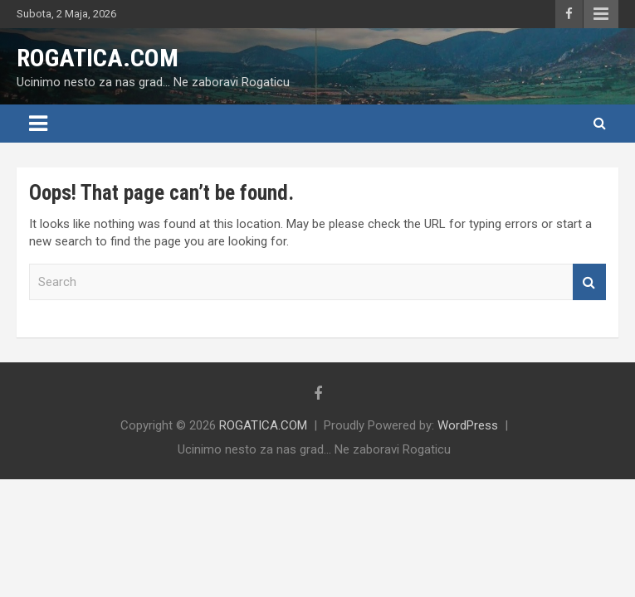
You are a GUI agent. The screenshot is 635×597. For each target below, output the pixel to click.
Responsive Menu (601, 14)
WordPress (467, 425)
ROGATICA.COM (97, 57)
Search (589, 282)
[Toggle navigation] (38, 123)
